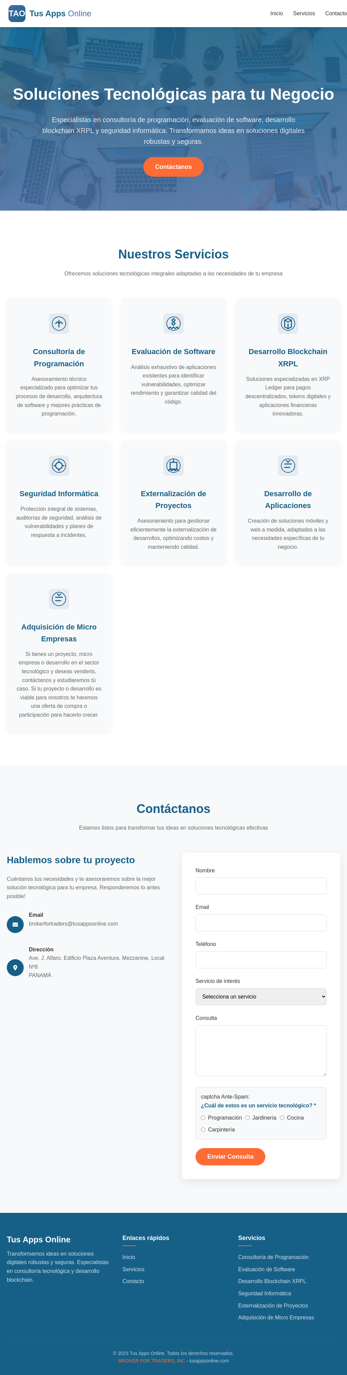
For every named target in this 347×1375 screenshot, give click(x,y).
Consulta (206, 1020)
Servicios (304, 13)
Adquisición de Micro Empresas (276, 1318)
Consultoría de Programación (273, 1257)
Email (202, 909)
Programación (225, 1119)
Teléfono (206, 946)
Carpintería (221, 1132)
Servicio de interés (218, 983)
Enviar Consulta (230, 1158)
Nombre (205, 872)
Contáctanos (173, 166)
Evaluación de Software (266, 1270)
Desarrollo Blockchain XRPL (272, 1281)
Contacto (336, 13)
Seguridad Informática (264, 1294)
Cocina (295, 1119)
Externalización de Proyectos (273, 1306)
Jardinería (264, 1119)
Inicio (276, 13)
